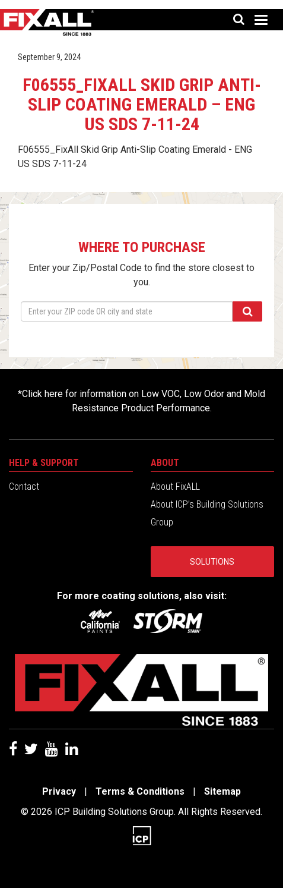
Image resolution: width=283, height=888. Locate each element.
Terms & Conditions (140, 791)
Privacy (59, 791)
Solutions (212, 561)
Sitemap (222, 791)
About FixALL (175, 486)
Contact (24, 486)
